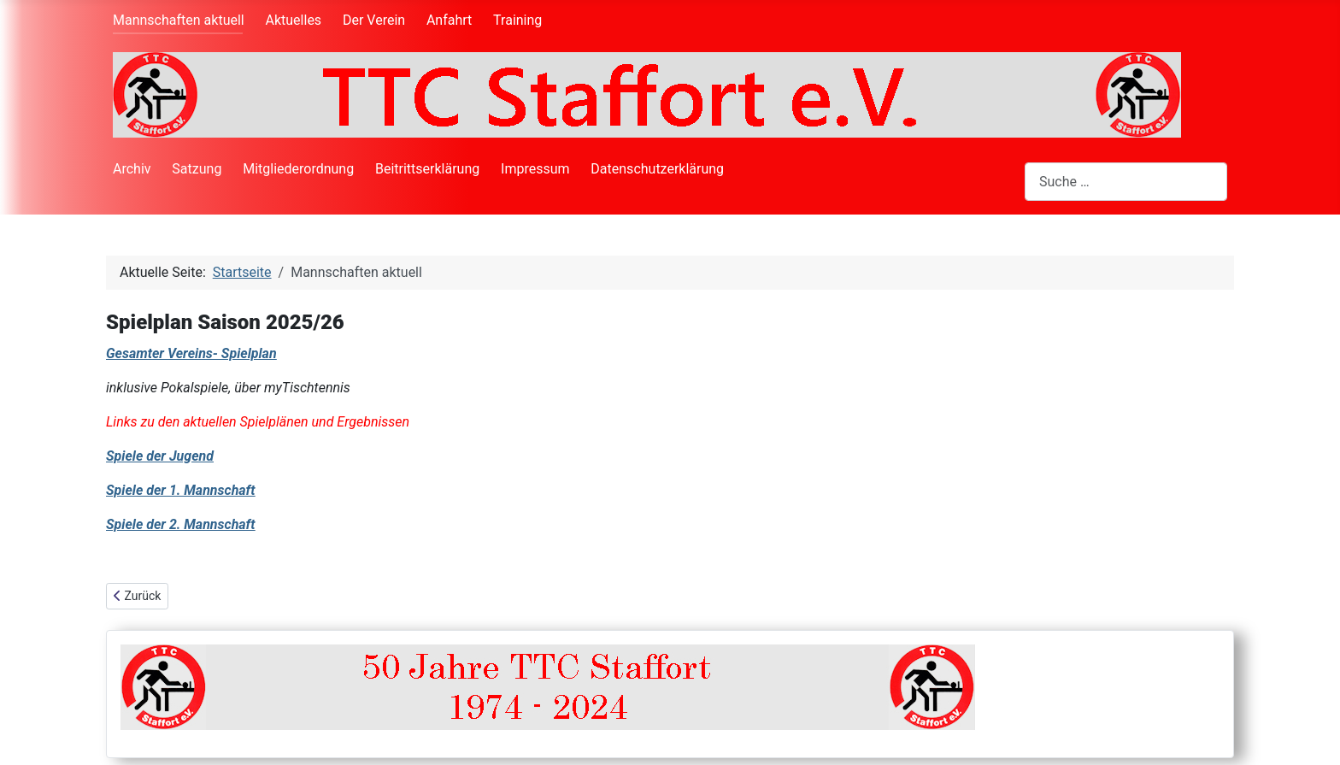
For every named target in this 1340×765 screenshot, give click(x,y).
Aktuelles (294, 20)
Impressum (535, 169)
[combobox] (1126, 181)
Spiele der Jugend (160, 456)
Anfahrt (449, 20)
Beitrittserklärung (427, 169)
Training (517, 20)
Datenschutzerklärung (657, 169)
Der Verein (374, 20)
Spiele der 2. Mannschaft (180, 524)
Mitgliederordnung (298, 169)
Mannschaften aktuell (178, 20)
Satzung (196, 169)
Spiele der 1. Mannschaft (180, 490)
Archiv (132, 169)
